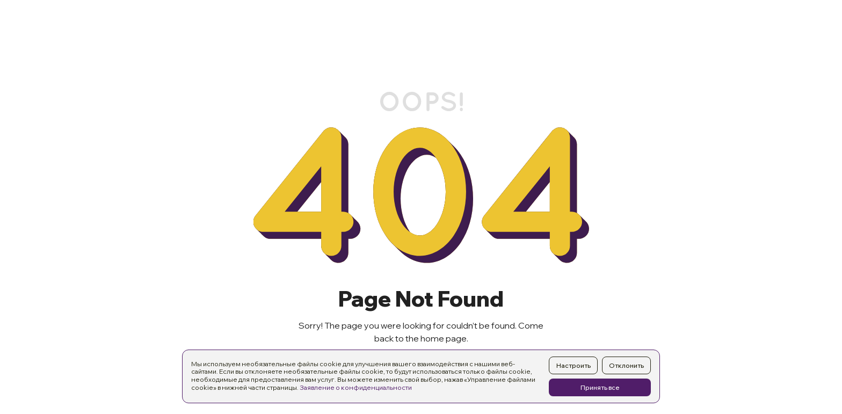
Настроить (573, 365)
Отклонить (626, 365)
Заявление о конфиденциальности (356, 387)
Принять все (600, 387)
